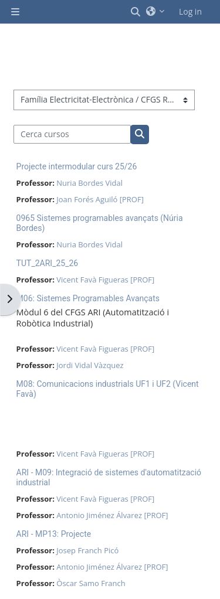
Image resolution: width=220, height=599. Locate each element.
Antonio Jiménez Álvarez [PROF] (112, 515)
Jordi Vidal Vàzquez (89, 365)
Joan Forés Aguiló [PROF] (100, 199)
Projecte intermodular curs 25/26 (76, 166)
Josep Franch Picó (87, 550)
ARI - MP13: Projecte (54, 534)
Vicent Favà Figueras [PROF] (105, 279)
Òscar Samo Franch (90, 583)
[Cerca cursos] (72, 134)
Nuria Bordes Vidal (89, 183)
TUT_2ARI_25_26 (47, 263)
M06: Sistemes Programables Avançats (88, 298)
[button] (136, 11)
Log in (190, 11)
